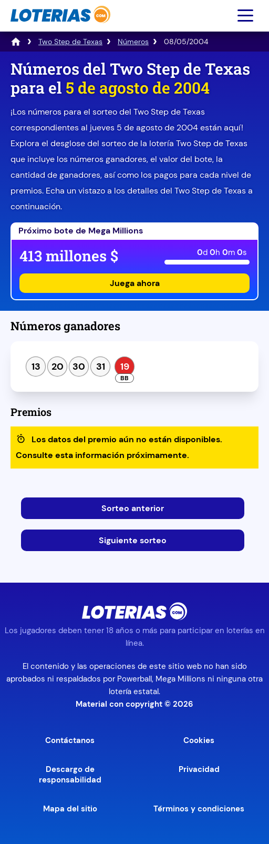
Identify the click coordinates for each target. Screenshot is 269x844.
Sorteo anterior (132, 508)
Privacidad (199, 769)
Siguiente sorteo (133, 540)
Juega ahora (135, 283)
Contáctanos (70, 740)
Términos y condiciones (198, 809)
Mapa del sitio (70, 809)
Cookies (198, 740)
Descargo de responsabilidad (70, 774)
